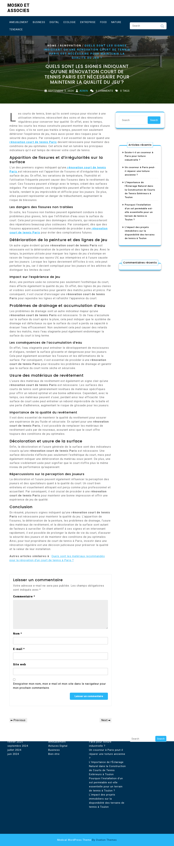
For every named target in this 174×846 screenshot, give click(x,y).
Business (39, 21)
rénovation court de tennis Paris (33, 142)
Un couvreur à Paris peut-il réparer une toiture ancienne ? (140, 178)
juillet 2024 (14, 719)
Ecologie (70, 21)
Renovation (70, 45)
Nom (17, 633)
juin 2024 (13, 723)
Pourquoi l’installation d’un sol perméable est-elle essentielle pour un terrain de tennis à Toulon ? (139, 207)
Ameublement (18, 21)
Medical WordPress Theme (87, 839)
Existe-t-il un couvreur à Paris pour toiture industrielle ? (139, 167)
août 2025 (13, 707)
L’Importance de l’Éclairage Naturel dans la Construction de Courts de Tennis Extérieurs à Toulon (140, 191)
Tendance (16, 28)
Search (162, 26)
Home (52, 45)
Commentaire (24, 596)
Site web (19, 664)
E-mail (19, 649)
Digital (54, 21)
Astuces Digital (57, 715)
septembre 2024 (17, 715)
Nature (116, 21)
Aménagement (57, 707)
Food (103, 21)
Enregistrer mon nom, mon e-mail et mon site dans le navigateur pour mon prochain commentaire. (59, 685)
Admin (84, 91)
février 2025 (15, 711)
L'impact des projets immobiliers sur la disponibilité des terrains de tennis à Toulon (106, 770)
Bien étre (54, 723)
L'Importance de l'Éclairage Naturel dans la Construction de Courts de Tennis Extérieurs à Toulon (107, 738)
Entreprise (88, 21)
